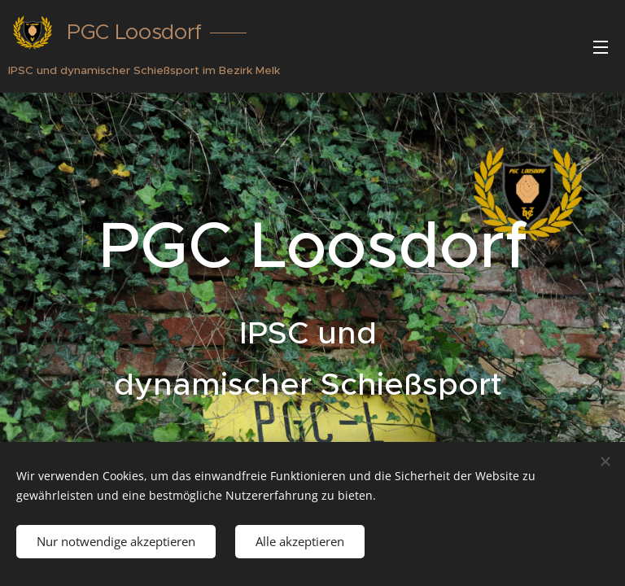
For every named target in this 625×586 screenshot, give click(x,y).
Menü (600, 47)
